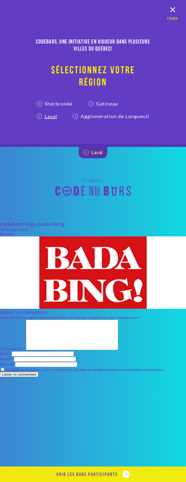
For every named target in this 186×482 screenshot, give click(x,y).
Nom (5, 359)
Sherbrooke (55, 103)
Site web (7, 370)
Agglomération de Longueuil (111, 116)
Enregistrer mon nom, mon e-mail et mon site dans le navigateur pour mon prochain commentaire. (85, 375)
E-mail (6, 364)
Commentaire (12, 354)
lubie (9, 234)
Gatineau (103, 103)
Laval (47, 116)
